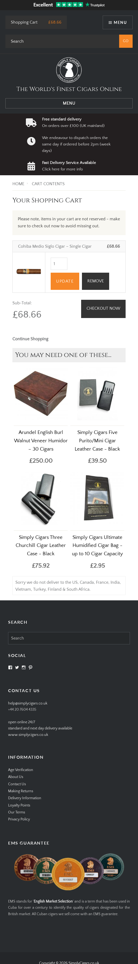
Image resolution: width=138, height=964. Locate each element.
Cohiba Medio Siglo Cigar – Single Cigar (55, 246)
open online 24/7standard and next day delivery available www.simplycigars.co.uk (40, 728)
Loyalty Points (19, 805)
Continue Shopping (30, 339)
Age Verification (20, 770)
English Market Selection (53, 901)
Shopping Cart (24, 22)
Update (65, 281)
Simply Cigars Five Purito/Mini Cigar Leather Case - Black (97, 441)
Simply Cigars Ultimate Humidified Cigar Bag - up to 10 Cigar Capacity (97, 546)
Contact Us (17, 784)
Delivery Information (24, 798)
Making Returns (20, 791)
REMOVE (95, 281)
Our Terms (16, 812)
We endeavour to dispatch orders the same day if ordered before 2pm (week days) (76, 144)
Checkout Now (103, 308)
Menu (120, 22)
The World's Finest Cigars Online (69, 89)
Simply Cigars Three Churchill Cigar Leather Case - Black (41, 546)
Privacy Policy (19, 819)
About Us (15, 777)
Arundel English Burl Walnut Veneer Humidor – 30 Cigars (41, 441)
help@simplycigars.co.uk (27, 703)
